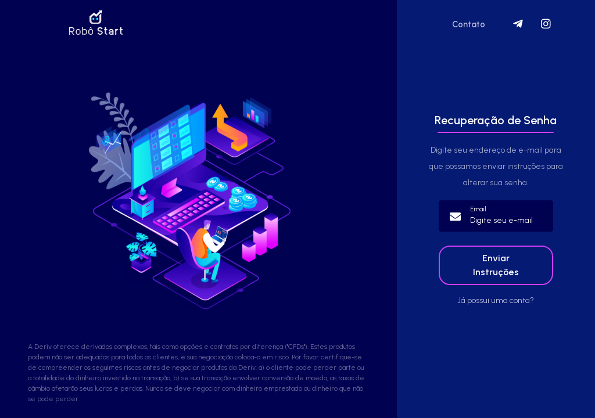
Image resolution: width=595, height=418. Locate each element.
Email (478, 209)
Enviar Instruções (496, 265)
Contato (468, 24)
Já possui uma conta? (495, 300)
